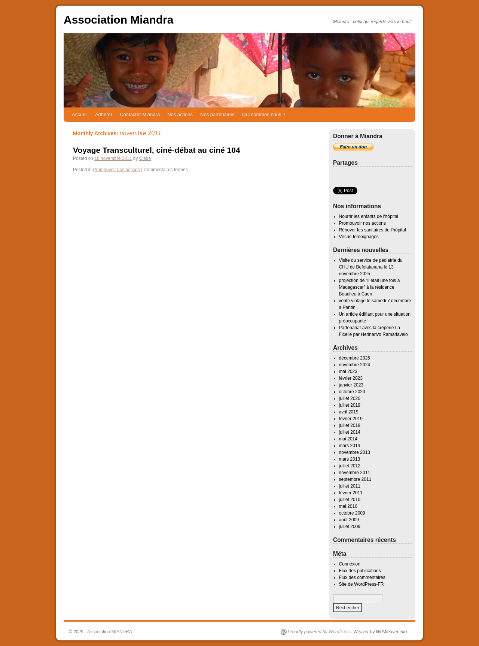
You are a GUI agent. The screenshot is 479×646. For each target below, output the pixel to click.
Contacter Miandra (140, 114)
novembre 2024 (354, 364)
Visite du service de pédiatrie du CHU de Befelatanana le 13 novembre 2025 (371, 267)
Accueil (80, 114)
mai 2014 (348, 439)
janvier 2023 (351, 385)
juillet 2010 (349, 499)
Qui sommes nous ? (264, 114)
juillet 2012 (349, 465)
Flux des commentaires (362, 577)
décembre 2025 (354, 358)
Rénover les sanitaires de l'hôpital (372, 230)
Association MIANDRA (109, 631)
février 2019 (351, 418)
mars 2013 (349, 459)
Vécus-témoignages (359, 236)
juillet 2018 (349, 425)
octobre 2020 (352, 391)
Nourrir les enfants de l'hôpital (368, 216)
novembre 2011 (354, 472)
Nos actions (180, 114)
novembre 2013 (354, 452)
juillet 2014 (349, 432)
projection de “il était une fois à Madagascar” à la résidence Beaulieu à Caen (369, 287)
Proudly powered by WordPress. (320, 631)
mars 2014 (349, 445)
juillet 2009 (349, 526)
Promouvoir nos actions (116, 169)
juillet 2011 (349, 486)
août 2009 (349, 519)
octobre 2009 (352, 513)
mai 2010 (348, 506)
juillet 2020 (349, 398)
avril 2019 (349, 412)
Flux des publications (360, 570)
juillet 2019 (349, 405)
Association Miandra (118, 19)
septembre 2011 (355, 479)
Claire (145, 158)
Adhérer (103, 114)
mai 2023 (348, 371)
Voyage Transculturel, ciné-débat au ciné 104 (156, 150)
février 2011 (351, 492)
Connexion (349, 564)
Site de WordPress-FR (361, 584)
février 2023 (351, 378)
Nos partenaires (217, 114)
